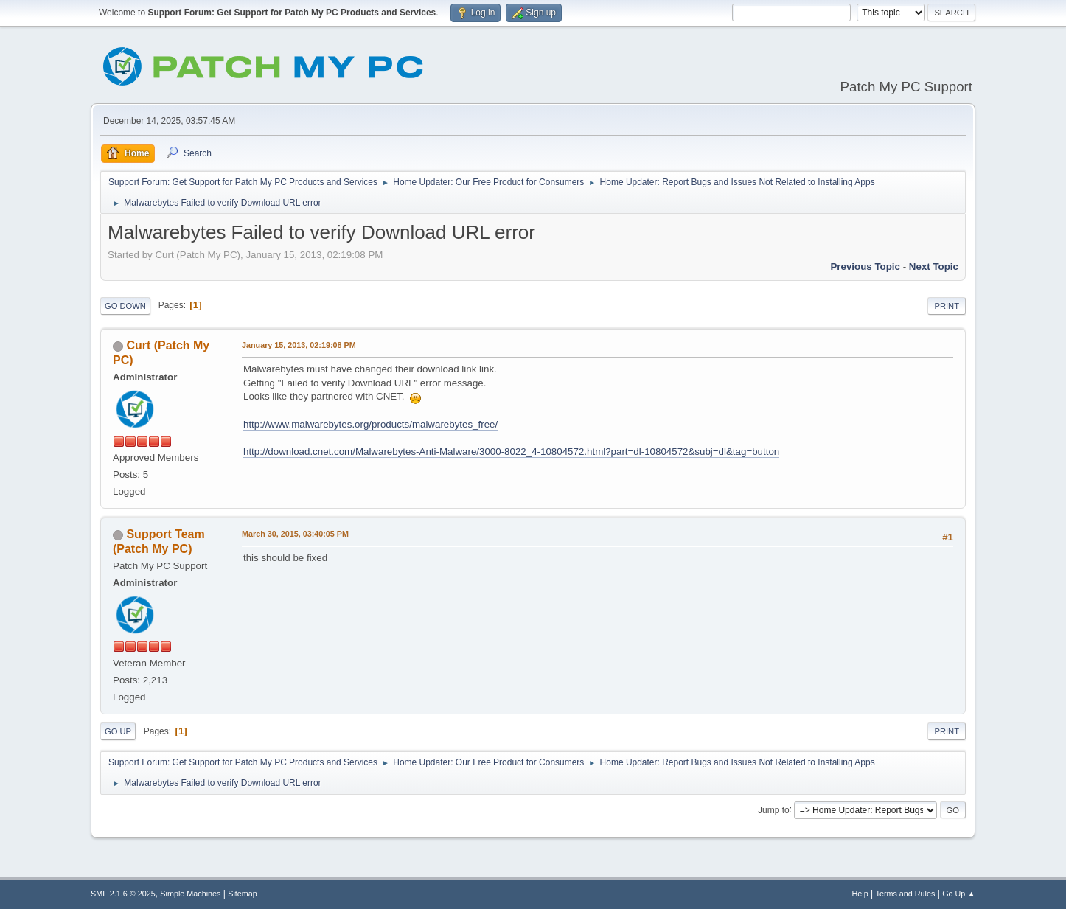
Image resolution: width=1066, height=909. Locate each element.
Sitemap (242, 893)
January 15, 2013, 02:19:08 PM (299, 345)
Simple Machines (190, 893)
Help (860, 893)
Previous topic (865, 266)
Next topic (933, 266)
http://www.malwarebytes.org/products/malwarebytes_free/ (370, 424)
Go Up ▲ (958, 893)
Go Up (118, 731)
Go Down (125, 306)
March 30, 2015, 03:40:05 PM (295, 533)
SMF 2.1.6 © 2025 (123, 893)
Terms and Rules (906, 893)
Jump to (774, 809)
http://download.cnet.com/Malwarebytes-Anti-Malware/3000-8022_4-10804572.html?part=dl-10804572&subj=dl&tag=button (511, 451)
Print (946, 306)
